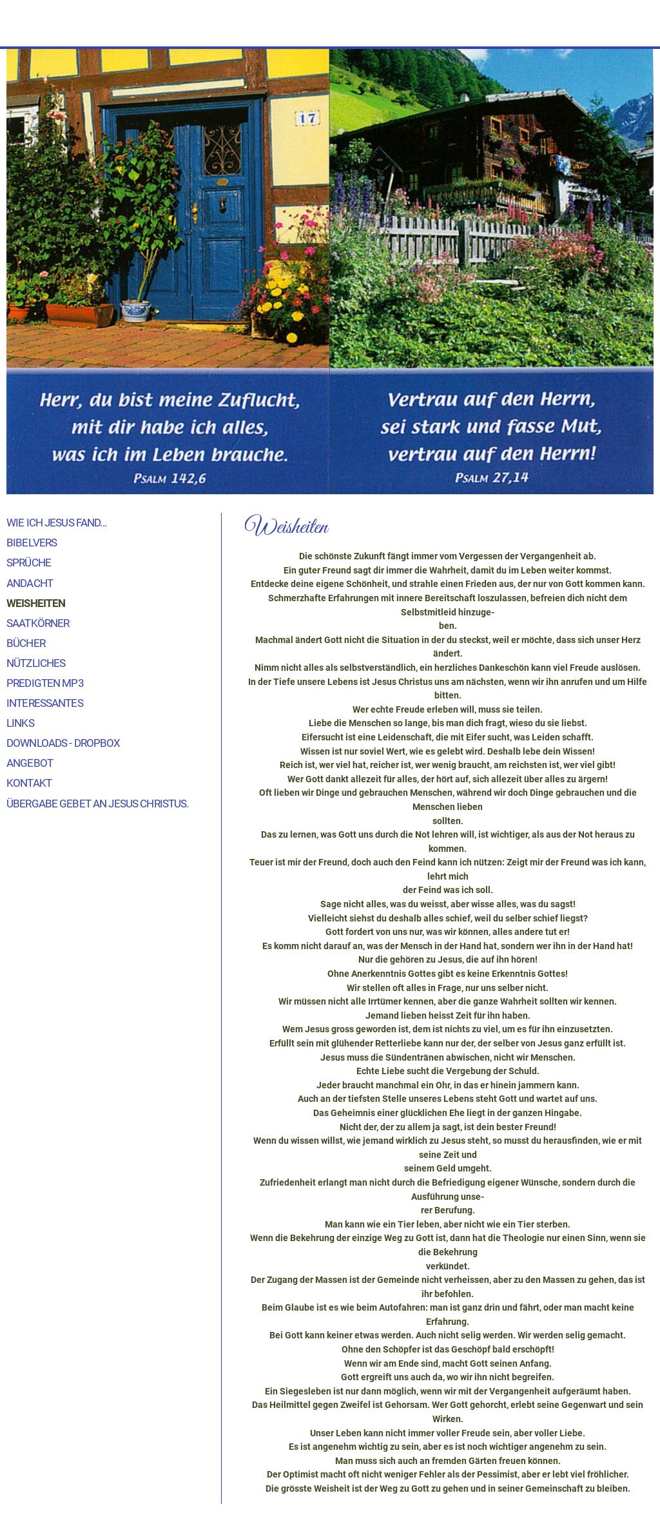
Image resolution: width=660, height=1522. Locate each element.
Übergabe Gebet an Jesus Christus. (97, 803)
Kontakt (29, 782)
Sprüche (28, 562)
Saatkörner (37, 623)
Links (20, 723)
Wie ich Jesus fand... (56, 522)
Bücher (25, 643)
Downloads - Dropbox (63, 743)
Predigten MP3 (45, 683)
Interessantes (44, 703)
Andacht (29, 583)
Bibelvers (31, 542)
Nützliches (35, 663)
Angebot (29, 762)
